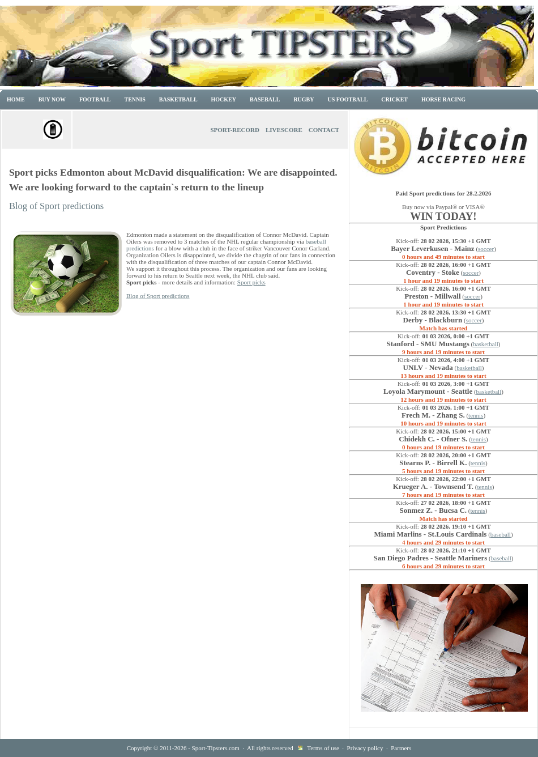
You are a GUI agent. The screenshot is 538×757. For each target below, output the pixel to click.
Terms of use (323, 748)
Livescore (284, 129)
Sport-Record (234, 129)
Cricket (394, 99)
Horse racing (443, 99)
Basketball (178, 99)
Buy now (52, 99)
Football (95, 99)
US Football (348, 99)
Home (16, 99)
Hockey (223, 99)
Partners (401, 748)
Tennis (135, 99)
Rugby (303, 99)
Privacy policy (365, 748)
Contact (324, 129)
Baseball (265, 99)
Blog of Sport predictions (56, 206)
